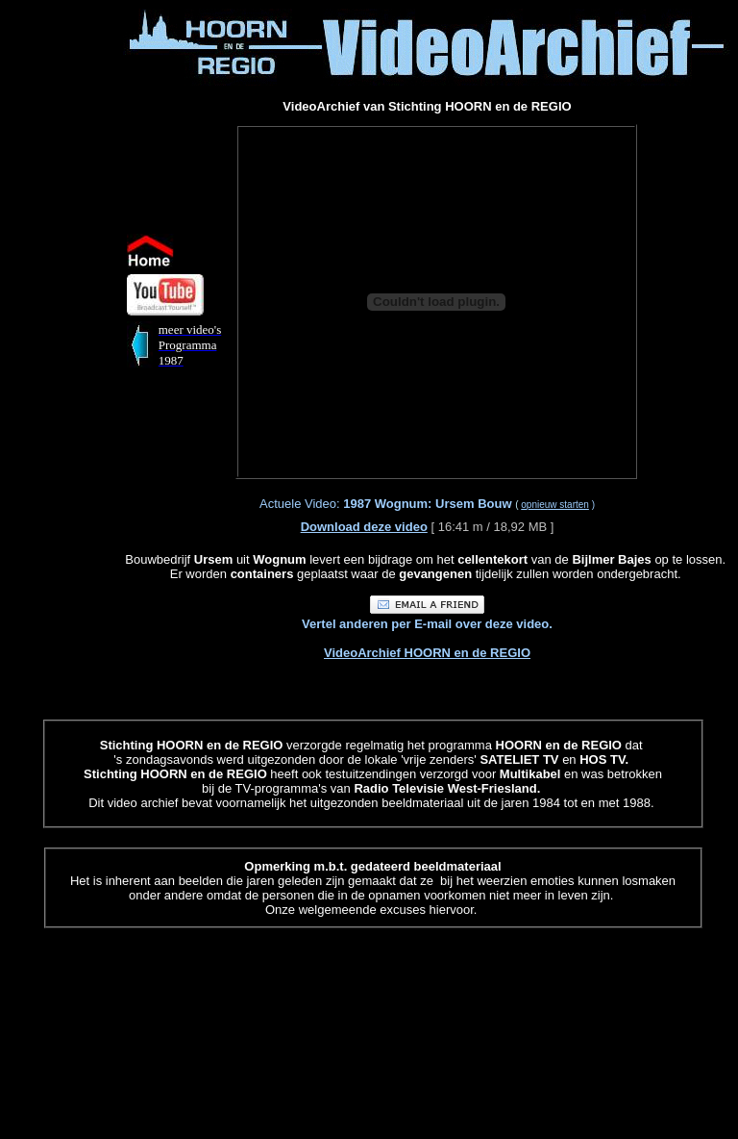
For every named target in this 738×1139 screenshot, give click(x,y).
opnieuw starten (555, 504)
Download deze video (364, 526)
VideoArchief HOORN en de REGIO (427, 652)
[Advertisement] (65, 296)
